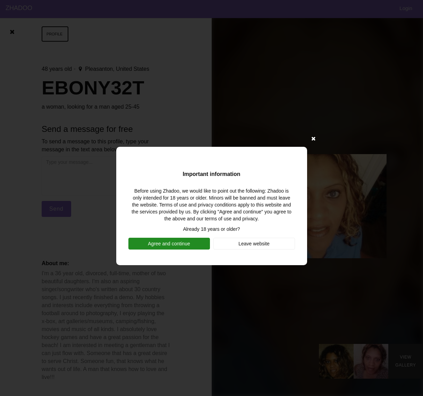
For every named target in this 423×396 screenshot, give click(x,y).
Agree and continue (169, 243)
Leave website (254, 243)
